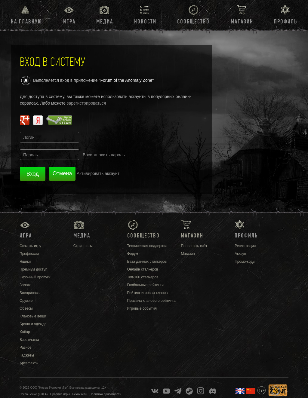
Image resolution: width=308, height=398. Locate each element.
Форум (132, 254)
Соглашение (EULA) (34, 394)
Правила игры (60, 394)
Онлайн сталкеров (142, 269)
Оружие (26, 300)
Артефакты (29, 363)
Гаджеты (27, 355)
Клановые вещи (33, 316)
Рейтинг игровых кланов (147, 293)
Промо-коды (245, 261)
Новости (145, 21)
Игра (69, 21)
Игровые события (142, 308)
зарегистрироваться (86, 103)
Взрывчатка (29, 340)
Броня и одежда (33, 324)
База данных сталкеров (147, 261)
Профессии (29, 254)
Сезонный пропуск (35, 277)
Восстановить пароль (104, 154)
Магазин (242, 21)
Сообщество (193, 21)
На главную (26, 21)
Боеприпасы (30, 293)
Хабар (25, 332)
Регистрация (245, 246)
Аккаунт (241, 254)
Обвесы (26, 308)
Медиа (104, 21)
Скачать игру (30, 246)
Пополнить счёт (194, 246)
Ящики (25, 261)
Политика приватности (105, 394)
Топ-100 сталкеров (143, 277)
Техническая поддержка (147, 246)
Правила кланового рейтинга (151, 300)
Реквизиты (79, 394)
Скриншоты (83, 246)
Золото (25, 285)
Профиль (285, 21)
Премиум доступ (33, 269)
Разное (26, 347)
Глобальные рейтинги (145, 285)
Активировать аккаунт (98, 173)
